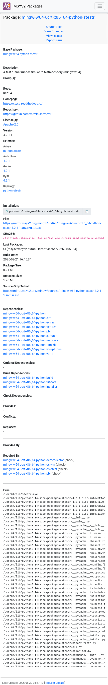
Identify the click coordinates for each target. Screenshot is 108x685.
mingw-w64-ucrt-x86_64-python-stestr (58, 17)
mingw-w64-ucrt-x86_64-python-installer (30, 386)
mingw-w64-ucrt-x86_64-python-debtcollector (33, 460)
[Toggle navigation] (100, 6)
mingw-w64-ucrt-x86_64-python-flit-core (29, 382)
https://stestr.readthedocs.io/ (22, 103)
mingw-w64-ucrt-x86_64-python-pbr (27, 331)
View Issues (54, 36)
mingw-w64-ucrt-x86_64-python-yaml (28, 354)
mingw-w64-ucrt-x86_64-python (24, 313)
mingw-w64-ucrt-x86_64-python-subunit (30, 336)
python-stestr (12, 151)
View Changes (54, 31)
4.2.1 (6, 161)
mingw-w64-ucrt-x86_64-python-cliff (27, 318)
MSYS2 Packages (23, 6)
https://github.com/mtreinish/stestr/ (28, 114)
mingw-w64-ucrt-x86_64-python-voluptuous (32, 349)
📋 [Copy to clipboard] (87, 211)
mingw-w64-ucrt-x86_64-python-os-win (29, 464)
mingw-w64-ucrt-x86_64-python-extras (29, 322)
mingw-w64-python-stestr (20, 54)
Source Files (54, 27)
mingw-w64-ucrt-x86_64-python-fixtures (29, 327)
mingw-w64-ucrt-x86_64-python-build (28, 377)
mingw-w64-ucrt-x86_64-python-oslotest (30, 469)
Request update (54, 683)
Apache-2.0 (10, 124)
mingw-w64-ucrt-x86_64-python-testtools (30, 340)
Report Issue (54, 40)
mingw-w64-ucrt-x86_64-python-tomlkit (29, 345)
